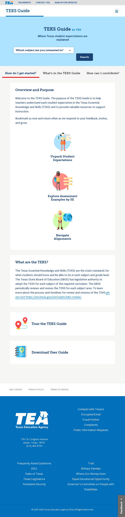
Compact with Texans (91, 409)
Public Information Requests (91, 430)
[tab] (20, 74)
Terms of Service (59, 389)
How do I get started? (20, 73)
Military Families (91, 468)
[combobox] (44, 50)
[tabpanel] (62, 226)
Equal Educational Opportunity (91, 479)
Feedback (121, 508)
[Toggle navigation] (116, 10)
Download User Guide (50, 352)
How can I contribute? (103, 73)
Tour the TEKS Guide (49, 324)
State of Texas (34, 474)
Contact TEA (43, 2)
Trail (91, 463)
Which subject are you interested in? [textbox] (39, 50)
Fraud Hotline (91, 419)
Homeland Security (34, 484)
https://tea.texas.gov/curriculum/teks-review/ (53, 297)
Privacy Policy (36, 389)
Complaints (91, 425)
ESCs (34, 468)
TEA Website (24, 2)
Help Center (15, 389)
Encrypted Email (91, 414)
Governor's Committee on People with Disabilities (91, 486)
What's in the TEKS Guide (61, 73)
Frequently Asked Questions (34, 463)
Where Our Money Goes (91, 474)
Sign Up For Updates (66, 2)
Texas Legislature (34, 479)
